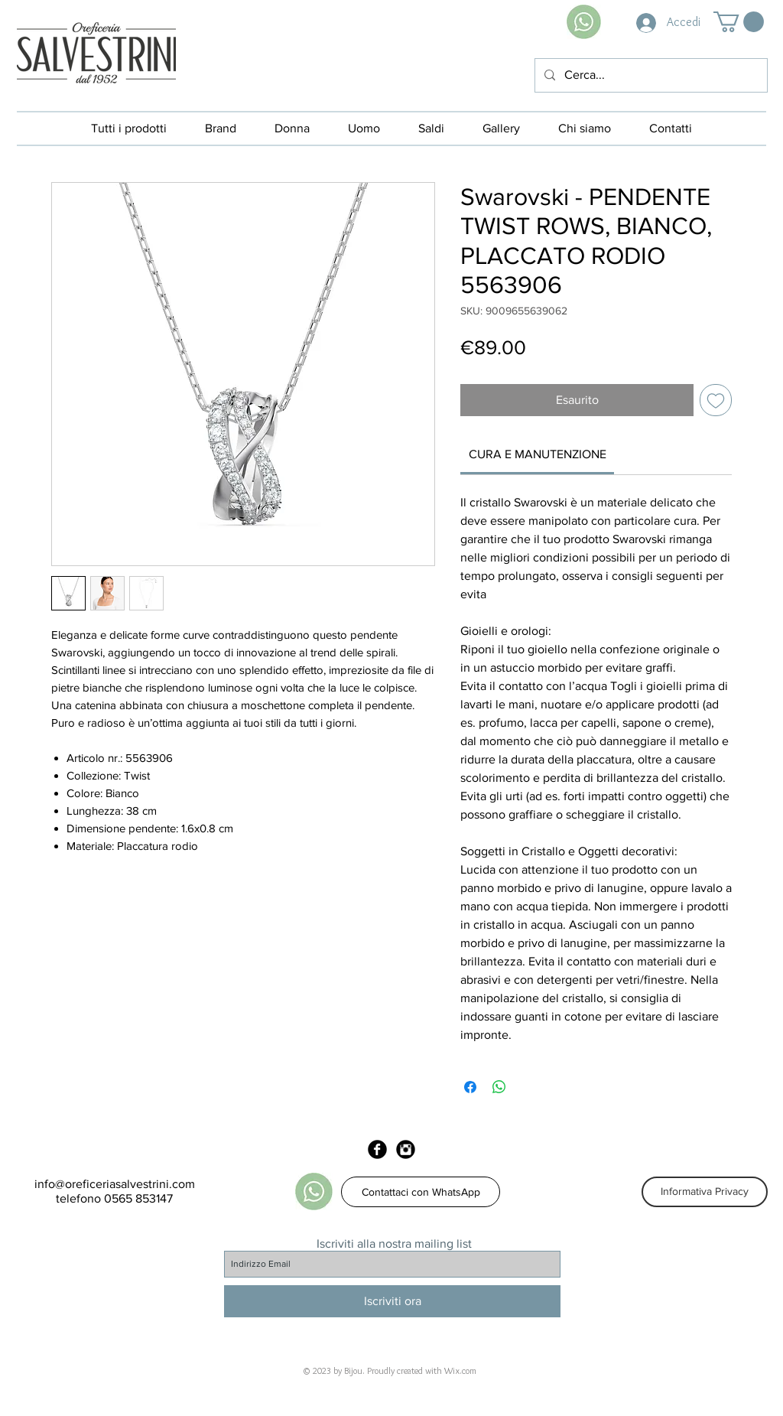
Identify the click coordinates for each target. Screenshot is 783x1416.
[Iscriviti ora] (392, 1301)
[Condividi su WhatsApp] (499, 1087)
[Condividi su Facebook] (470, 1087)
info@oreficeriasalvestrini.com (114, 1183)
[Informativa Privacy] (705, 1192)
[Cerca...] (649, 75)
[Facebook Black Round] (377, 1149)
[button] (738, 21)
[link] (537, 454)
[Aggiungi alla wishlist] (716, 400)
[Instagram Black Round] (405, 1149)
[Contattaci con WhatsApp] (420, 1192)
